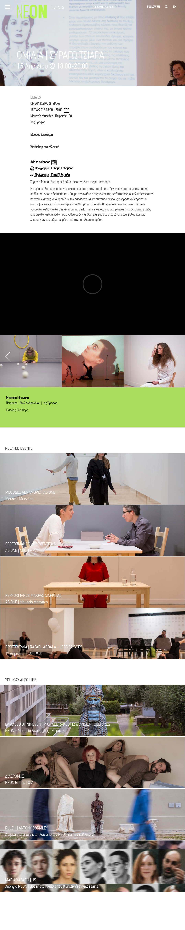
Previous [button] (7, 357)
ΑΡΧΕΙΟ (110, 7)
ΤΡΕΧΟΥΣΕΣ (99, 7)
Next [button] (175, 357)
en (174, 7)
